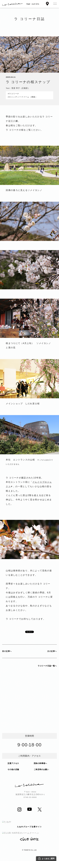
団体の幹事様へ (40, 763)
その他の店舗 (13, 769)
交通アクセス (13, 763)
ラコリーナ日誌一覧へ (47, 666)
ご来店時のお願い (41, 769)
